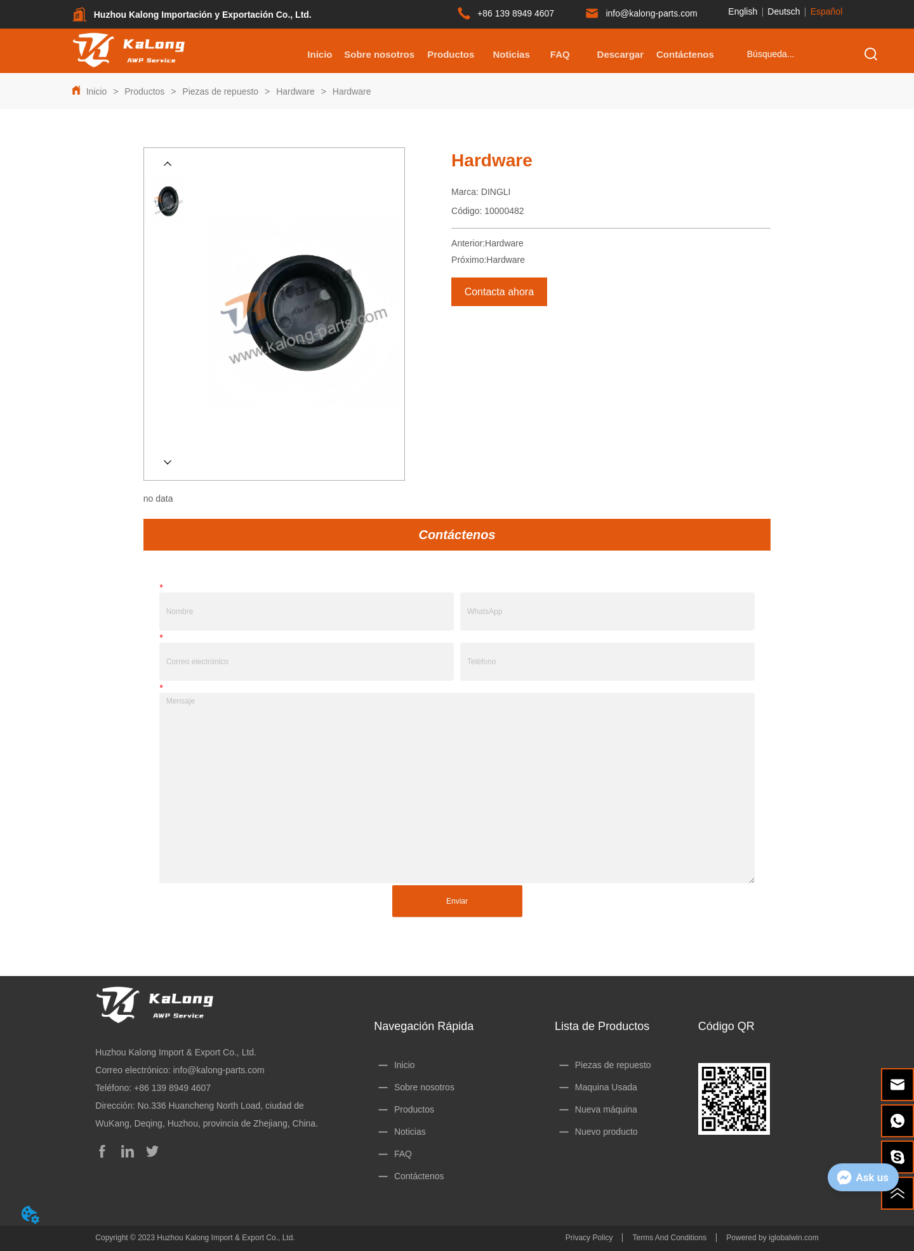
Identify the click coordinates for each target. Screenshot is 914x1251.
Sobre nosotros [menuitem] (379, 54)
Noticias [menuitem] (511, 54)
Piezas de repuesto (220, 91)
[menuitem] (450, 54)
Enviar (457, 901)
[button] (450, 54)
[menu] (505, 54)
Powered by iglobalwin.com (772, 1237)
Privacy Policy (589, 1237)
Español (827, 11)
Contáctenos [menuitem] (685, 54)
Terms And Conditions (669, 1237)
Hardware (295, 91)
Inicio (96, 91)
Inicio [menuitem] (319, 54)
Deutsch (783, 11)
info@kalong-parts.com (218, 1070)
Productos (144, 91)
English (742, 11)
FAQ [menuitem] (560, 54)
